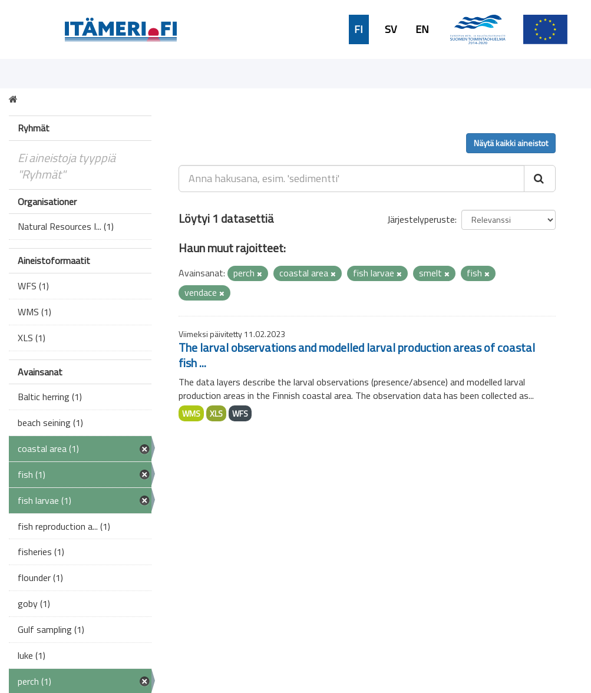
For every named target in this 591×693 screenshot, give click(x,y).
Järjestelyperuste (421, 219)
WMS (191, 413)
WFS (240, 413)
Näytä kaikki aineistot (511, 143)
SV (391, 29)
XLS (216, 413)
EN (422, 29)
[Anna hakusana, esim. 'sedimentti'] (351, 178)
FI (358, 29)
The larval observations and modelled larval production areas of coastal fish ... (357, 355)
